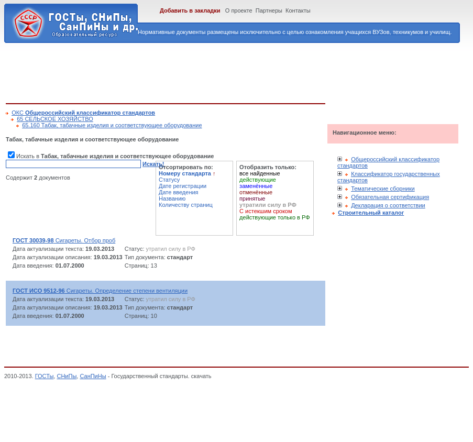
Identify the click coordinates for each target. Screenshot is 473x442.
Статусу (169, 179)
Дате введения (179, 192)
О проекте (238, 10)
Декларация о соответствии (388, 205)
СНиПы (66, 376)
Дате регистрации (182, 186)
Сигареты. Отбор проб (64, 240)
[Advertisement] (196, 71)
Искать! (153, 164)
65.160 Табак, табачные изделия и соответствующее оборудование (112, 125)
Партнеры (269, 10)
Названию (172, 198)
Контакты (298, 10)
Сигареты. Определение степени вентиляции (100, 291)
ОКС (83, 112)
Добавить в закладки (190, 10)
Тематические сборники (383, 188)
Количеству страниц (186, 205)
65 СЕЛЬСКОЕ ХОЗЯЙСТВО (55, 119)
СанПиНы (93, 376)
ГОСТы (44, 376)
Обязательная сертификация (390, 197)
